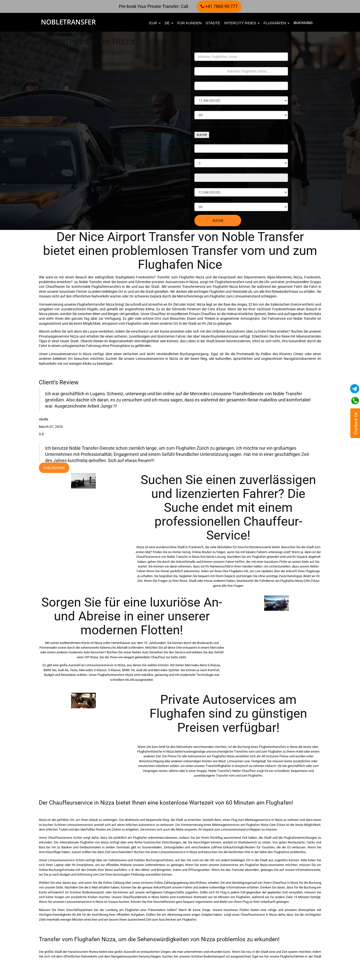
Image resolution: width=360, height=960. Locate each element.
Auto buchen (54, 467)
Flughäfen (276, 23)
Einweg (217, 41)
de (169, 23)
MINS (198, 107)
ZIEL (197, 63)
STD (197, 93)
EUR (155, 23)
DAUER (199, 155)
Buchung (303, 23)
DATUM (200, 78)
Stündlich (264, 41)
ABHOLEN (202, 49)
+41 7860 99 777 (219, 6)
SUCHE (201, 135)
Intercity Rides (241, 23)
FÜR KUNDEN (189, 23)
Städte (213, 23)
